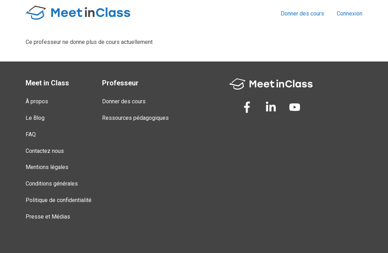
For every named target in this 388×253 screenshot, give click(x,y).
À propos (37, 101)
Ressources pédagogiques (135, 118)
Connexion (349, 13)
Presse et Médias (48, 216)
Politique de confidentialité (59, 200)
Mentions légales (47, 167)
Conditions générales (52, 183)
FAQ (31, 134)
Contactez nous (45, 151)
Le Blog (35, 118)
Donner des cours (302, 13)
